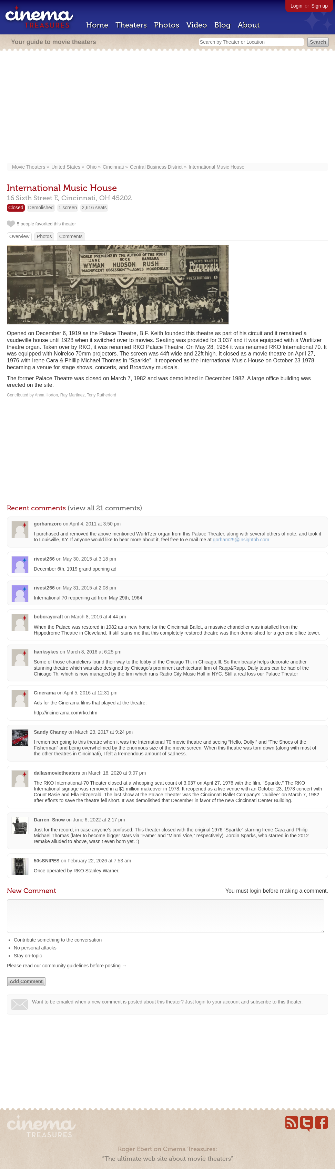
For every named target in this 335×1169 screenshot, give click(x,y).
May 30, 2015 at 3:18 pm (89, 559)
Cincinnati (113, 167)
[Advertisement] (167, 107)
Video (196, 25)
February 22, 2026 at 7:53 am (99, 860)
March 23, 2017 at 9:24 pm (104, 732)
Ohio (92, 167)
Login (296, 6)
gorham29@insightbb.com (241, 539)
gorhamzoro (48, 524)
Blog (222, 25)
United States (65, 167)
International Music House (216, 167)
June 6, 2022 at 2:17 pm (99, 819)
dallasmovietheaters (57, 773)
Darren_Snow (49, 819)
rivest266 (44, 559)
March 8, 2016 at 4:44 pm (98, 616)
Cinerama (45, 692)
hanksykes (46, 652)
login (255, 891)
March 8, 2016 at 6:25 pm (94, 652)
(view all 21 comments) (105, 508)
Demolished (41, 207)
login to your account (217, 1008)
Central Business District (156, 167)
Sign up (320, 6)
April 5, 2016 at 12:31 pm (90, 692)
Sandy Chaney (50, 732)
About (249, 25)
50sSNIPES (47, 860)
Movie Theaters (28, 167)
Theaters (131, 25)
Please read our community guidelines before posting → (67, 972)
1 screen (68, 207)
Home (97, 25)
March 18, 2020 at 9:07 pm (117, 773)
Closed (15, 207)
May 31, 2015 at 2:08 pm (89, 588)
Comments (71, 236)
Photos (166, 25)
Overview (19, 236)
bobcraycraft (48, 616)
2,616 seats (94, 207)
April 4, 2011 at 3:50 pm (95, 524)
